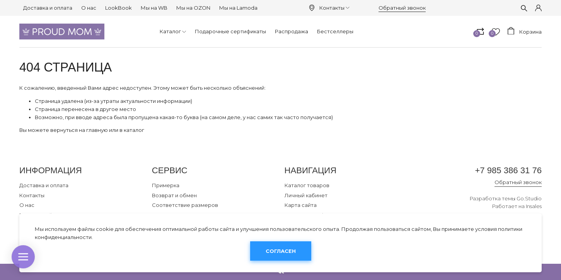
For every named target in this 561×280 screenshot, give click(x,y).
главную (97, 130)
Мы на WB (154, 8)
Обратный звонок (402, 8)
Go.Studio (529, 198)
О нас (88, 8)
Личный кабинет (306, 195)
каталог (134, 130)
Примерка (165, 185)
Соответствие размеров (185, 205)
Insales (534, 206)
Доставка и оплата (47, 8)
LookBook (118, 8)
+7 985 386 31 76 (508, 170)
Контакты (334, 8)
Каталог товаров (307, 185)
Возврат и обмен (174, 195)
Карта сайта (301, 205)
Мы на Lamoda (238, 8)
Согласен (281, 251)
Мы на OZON (193, 8)
